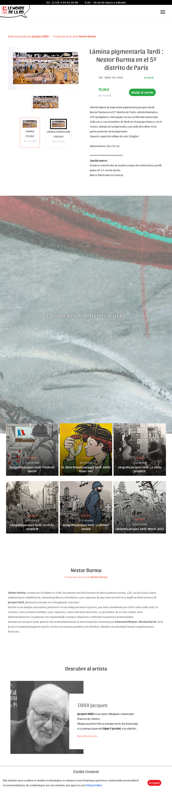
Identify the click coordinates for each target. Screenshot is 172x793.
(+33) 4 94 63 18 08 (65, 2)
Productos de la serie (74, 36)
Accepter (154, 782)
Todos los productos (28, 36)
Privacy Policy (94, 785)
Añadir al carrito (142, 92)
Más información (87, 736)
